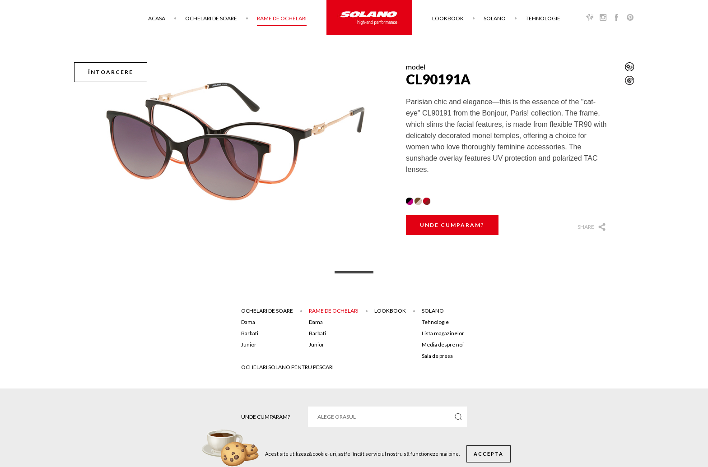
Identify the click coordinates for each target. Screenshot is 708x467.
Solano (495, 18)
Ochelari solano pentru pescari (287, 367)
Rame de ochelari (282, 18)
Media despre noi (443, 344)
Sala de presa (437, 355)
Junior (248, 344)
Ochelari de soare (211, 18)
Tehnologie (543, 18)
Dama (248, 322)
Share (586, 226)
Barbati (249, 333)
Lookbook (448, 18)
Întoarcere (110, 72)
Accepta (488, 454)
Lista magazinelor (443, 333)
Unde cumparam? (452, 225)
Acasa (156, 18)
